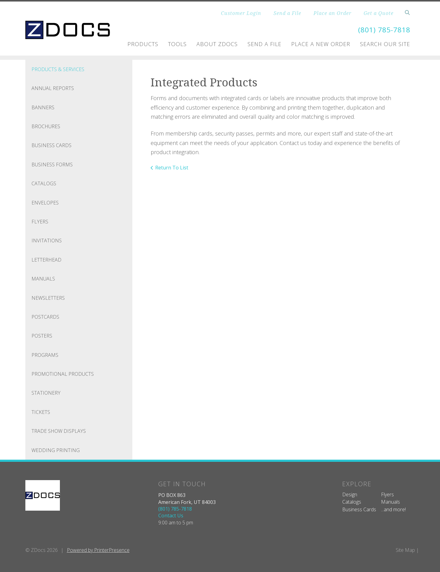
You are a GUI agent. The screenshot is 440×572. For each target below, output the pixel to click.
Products (142, 44)
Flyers (39, 221)
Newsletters (48, 297)
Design (349, 494)
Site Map (405, 550)
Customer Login (241, 13)
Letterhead (46, 259)
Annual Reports (52, 88)
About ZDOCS (217, 44)
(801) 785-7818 (382, 29)
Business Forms (52, 164)
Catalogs (43, 183)
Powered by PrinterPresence (98, 550)
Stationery (46, 392)
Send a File (287, 13)
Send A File (264, 44)
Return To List (171, 167)
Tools (177, 44)
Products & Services (57, 69)
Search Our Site (385, 44)
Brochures (45, 126)
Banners (42, 107)
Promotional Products (62, 374)
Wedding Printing (55, 450)
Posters (41, 335)
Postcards (45, 316)
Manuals (43, 278)
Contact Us (170, 515)
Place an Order (332, 13)
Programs (44, 355)
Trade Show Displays (58, 431)
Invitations (46, 240)
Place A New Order (320, 44)
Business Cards (51, 145)
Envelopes (45, 202)
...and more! (393, 509)
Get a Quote (379, 13)
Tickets (40, 412)
